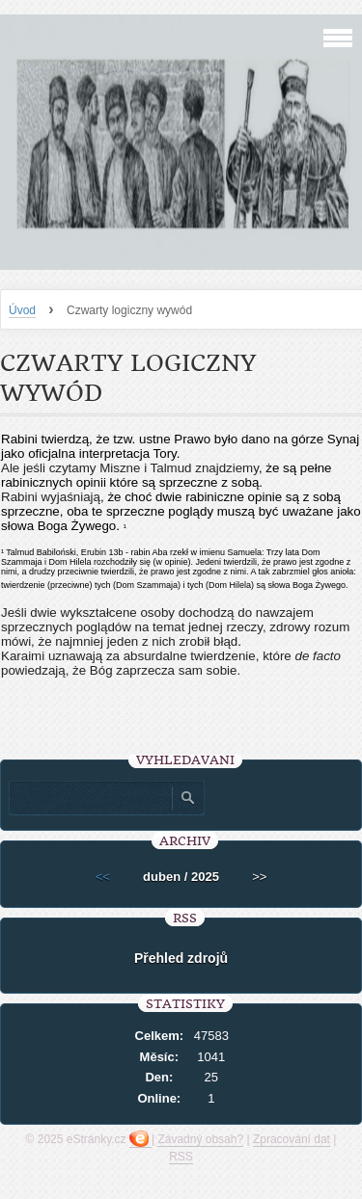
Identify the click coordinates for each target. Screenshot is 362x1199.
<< (103, 876)
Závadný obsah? (200, 1139)
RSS (181, 1156)
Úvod (22, 310)
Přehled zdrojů (181, 958)
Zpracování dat (291, 1139)
